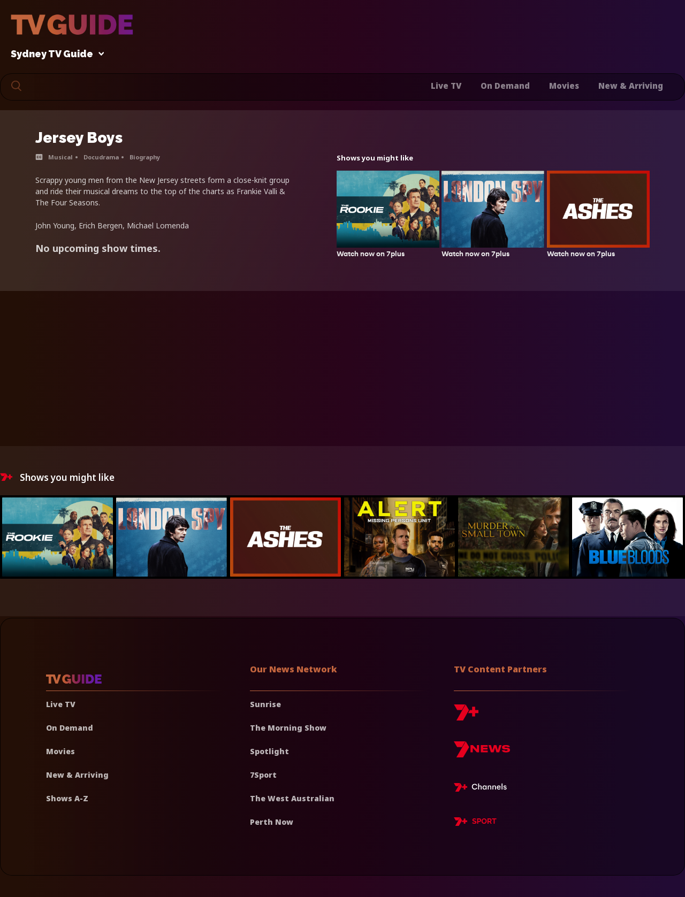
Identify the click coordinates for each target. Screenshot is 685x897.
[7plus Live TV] (483, 789)
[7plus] (466, 716)
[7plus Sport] (475, 823)
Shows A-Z (67, 798)
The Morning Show (288, 728)
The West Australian (292, 798)
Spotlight (269, 751)
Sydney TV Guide (54, 54)
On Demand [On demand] (69, 728)
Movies (564, 85)
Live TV (446, 85)
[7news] (482, 753)
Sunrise (265, 704)
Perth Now (271, 822)
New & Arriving (630, 85)
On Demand (505, 85)
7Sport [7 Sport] (263, 775)
